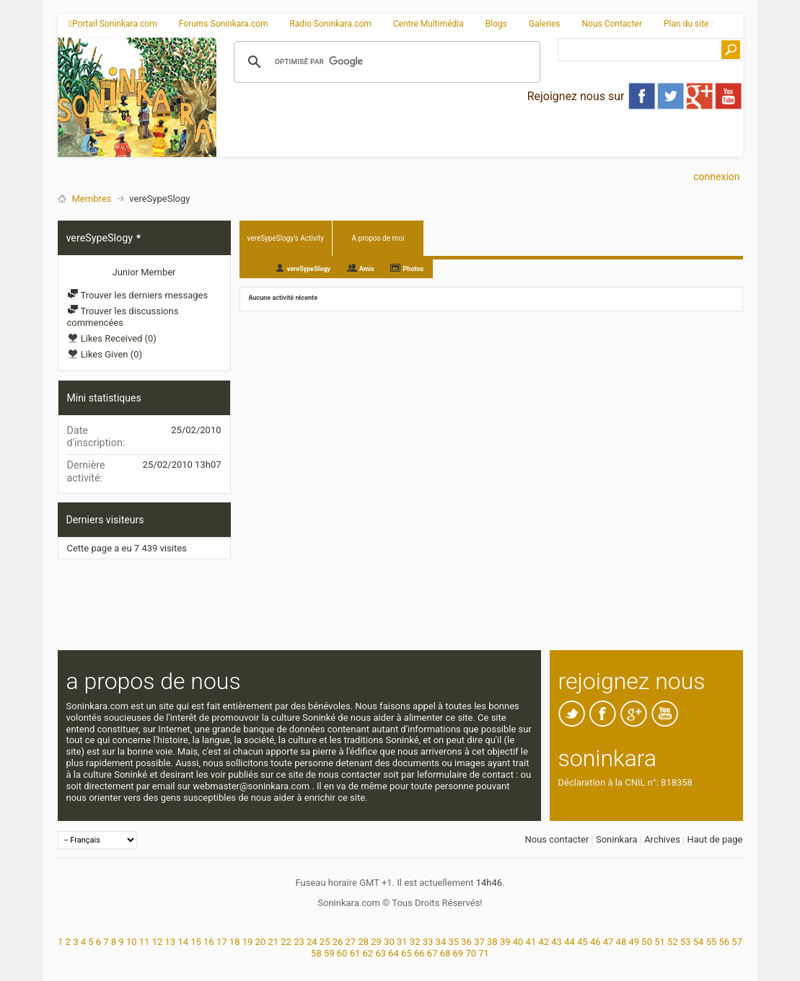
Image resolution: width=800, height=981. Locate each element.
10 (131, 941)
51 (659, 941)
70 (470, 953)
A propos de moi (378, 238)
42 (543, 941)
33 (428, 941)
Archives (662, 839)
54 (698, 941)
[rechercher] (385, 62)
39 (505, 941)
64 (393, 953)
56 (723, 941)
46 (595, 941)
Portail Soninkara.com (113, 24)
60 (342, 953)
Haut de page (714, 839)
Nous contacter (556, 839)
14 (182, 941)
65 (406, 953)
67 (432, 953)
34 (441, 941)
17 (221, 941)
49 (633, 941)
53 (685, 941)
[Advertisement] (479, 144)
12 (157, 941)
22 (286, 941)
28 (363, 941)
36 (466, 941)
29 (376, 941)
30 (389, 941)
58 (316, 953)
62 (368, 953)
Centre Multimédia (428, 24)
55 (711, 941)
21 (273, 941)
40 (518, 941)
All (253, 267)
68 (445, 953)
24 (312, 941)
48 (621, 941)
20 (260, 941)
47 (608, 941)
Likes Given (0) (105, 354)
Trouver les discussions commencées (123, 317)
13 (170, 941)
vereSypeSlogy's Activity (286, 238)
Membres (92, 198)
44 (569, 941)
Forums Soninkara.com (223, 24)
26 (338, 941)
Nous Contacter (611, 24)
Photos (413, 268)
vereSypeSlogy (308, 268)
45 (582, 941)
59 (329, 953)
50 (646, 941)
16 (208, 941)
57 (736, 941)
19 (247, 941)
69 (458, 953)
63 (380, 953)
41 (531, 941)
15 (195, 941)
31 (402, 941)
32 (415, 941)
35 (453, 941)
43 (556, 941)
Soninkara (617, 839)
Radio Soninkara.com (330, 24)
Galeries (545, 24)
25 (325, 941)
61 (355, 953)
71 (483, 953)
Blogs (496, 24)
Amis (366, 268)
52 (672, 941)
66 (419, 953)
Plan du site (686, 24)
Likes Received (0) (112, 338)
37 (479, 941)
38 (492, 941)
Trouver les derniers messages (137, 295)
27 (351, 941)
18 (234, 941)
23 (299, 941)
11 (144, 941)
